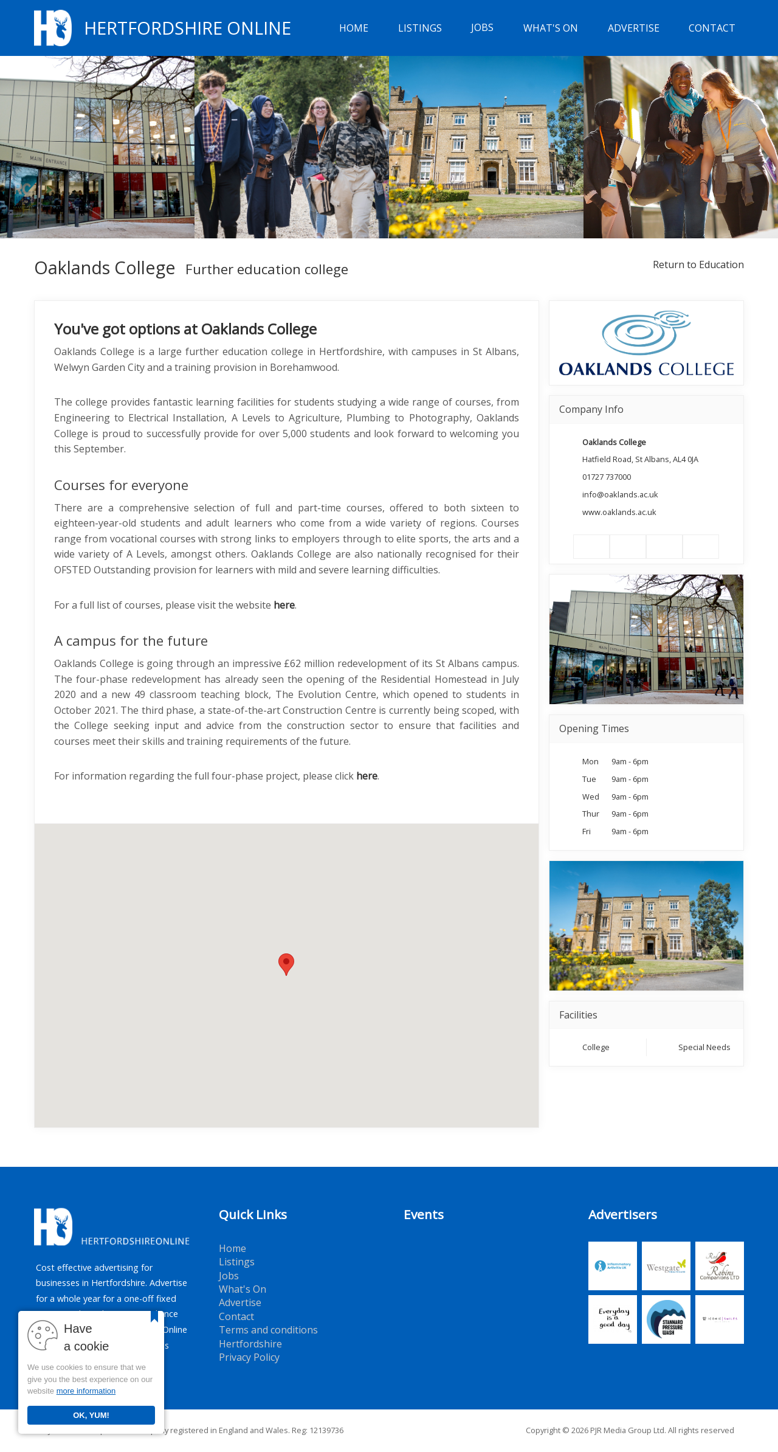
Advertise (633, 28)
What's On (550, 28)
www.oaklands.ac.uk (619, 511)
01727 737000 (606, 476)
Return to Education (698, 264)
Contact (712, 28)
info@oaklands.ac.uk (620, 494)
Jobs (482, 28)
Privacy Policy (249, 1357)
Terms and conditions (268, 1329)
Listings (420, 28)
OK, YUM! (91, 1415)
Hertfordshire (250, 1343)
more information (86, 1390)
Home (353, 28)
